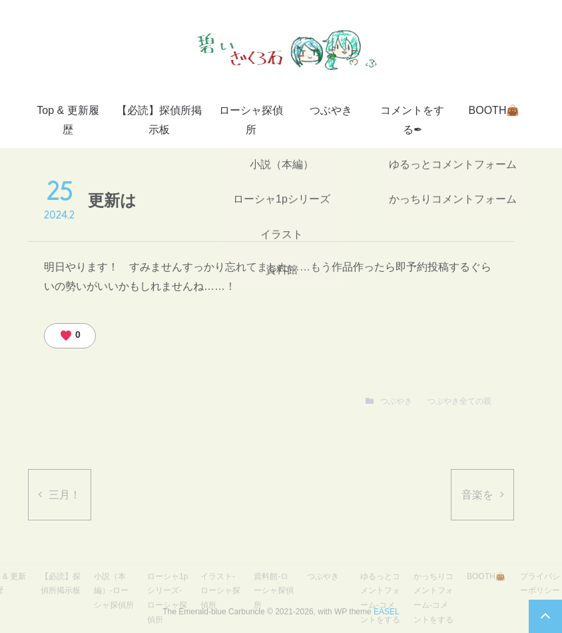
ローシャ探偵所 (251, 120)
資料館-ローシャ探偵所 (274, 591)
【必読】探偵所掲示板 (159, 120)
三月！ (65, 494)
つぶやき (331, 110)
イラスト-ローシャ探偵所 (220, 591)
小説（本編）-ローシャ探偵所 (114, 591)
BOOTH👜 (494, 110)
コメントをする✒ (412, 120)
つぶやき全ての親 (459, 401)
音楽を (477, 494)
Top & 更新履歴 (68, 120)
